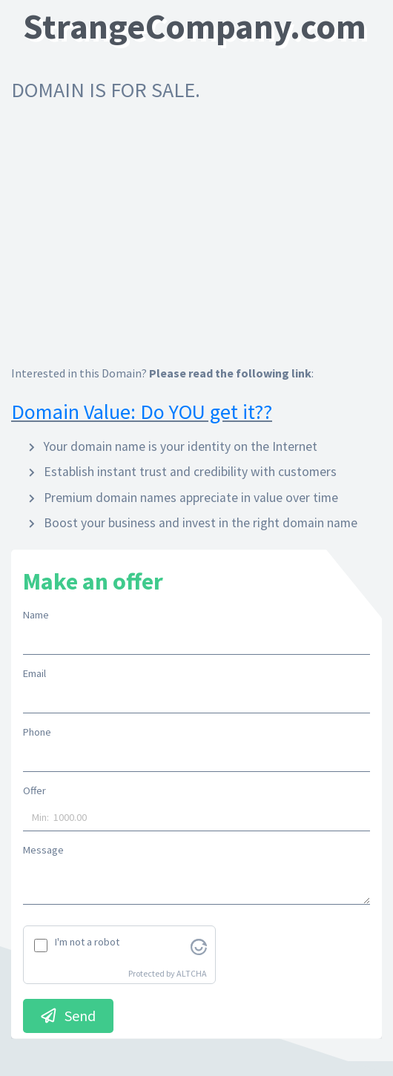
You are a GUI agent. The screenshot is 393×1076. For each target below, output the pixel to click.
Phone (37, 732)
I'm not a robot (87, 941)
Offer (34, 790)
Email (34, 673)
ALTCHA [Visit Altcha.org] (191, 973)
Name (36, 614)
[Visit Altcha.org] (199, 945)
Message (43, 849)
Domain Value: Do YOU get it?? (141, 411)
